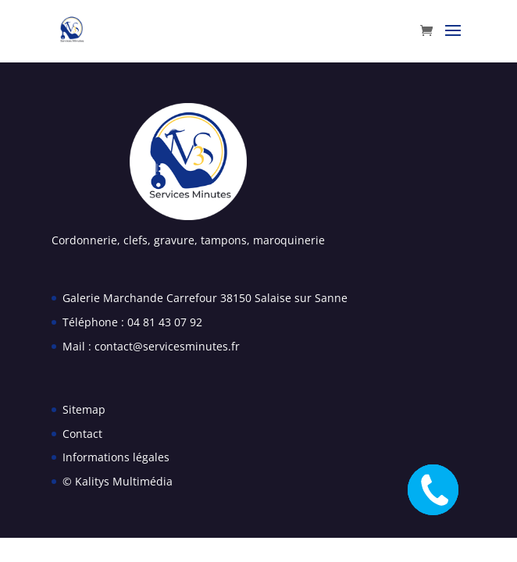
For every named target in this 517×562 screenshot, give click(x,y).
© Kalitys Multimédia (117, 481)
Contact (82, 433)
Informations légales (115, 457)
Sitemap (83, 409)
